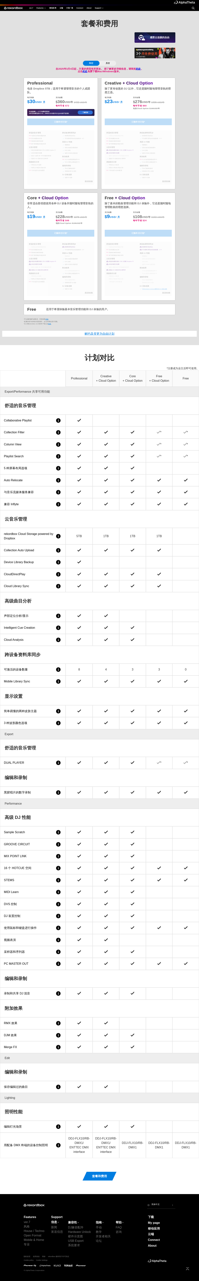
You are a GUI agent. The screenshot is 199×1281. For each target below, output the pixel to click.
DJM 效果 (33, 1035)
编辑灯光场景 (33, 1126)
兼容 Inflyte (33, 504)
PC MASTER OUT (33, 964)
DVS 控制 (33, 904)
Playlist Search (33, 456)
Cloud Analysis (33, 640)
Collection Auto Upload (33, 550)
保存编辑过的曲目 (33, 1087)
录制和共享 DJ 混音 (33, 993)
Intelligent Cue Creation (33, 628)
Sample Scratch (33, 832)
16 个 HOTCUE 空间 (33, 868)
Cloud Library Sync (33, 586)
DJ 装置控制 (33, 916)
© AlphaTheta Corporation (34, 1270)
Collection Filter (33, 432)
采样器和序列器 (33, 952)
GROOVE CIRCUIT (33, 844)
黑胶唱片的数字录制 (33, 792)
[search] (193, 8)
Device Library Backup (33, 562)
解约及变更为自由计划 (99, 333)
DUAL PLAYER (33, 763)
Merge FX (33, 1047)
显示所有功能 (89, 181)
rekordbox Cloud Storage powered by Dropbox (33, 536)
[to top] (187, 1268)
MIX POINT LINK (33, 856)
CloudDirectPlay (33, 574)
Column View (33, 444)
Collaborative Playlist (33, 420)
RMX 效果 (33, 1023)
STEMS (33, 880)
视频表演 (33, 940)
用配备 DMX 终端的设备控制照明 (33, 1145)
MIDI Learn (33, 892)
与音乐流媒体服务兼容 (33, 492)
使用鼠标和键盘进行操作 (33, 928)
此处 (138, 68)
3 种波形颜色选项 (33, 723)
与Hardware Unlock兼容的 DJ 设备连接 (154, 289)
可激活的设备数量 (33, 669)
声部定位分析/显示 (33, 616)
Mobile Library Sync (33, 681)
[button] (161, 1205)
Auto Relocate (33, 480)
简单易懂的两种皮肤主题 (33, 711)
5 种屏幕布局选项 (33, 468)
